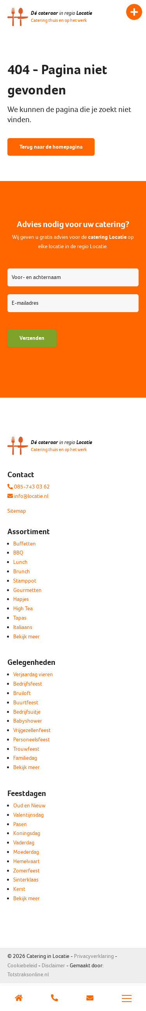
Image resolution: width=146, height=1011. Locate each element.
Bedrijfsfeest (27, 684)
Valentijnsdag (28, 815)
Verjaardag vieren (33, 674)
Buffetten (24, 543)
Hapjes (21, 599)
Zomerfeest (26, 870)
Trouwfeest (26, 749)
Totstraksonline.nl (28, 974)
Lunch (20, 562)
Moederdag (26, 852)
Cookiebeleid (22, 965)
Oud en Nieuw (29, 805)
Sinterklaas (26, 879)
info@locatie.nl (27, 496)
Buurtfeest (25, 702)
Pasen (20, 824)
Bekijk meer (26, 636)
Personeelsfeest (31, 739)
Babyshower (27, 721)
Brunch (21, 571)
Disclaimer (53, 965)
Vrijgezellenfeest (32, 730)
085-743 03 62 (28, 486)
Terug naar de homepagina (51, 147)
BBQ (18, 552)
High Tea (23, 608)
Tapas (19, 618)
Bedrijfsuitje (26, 712)
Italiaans (22, 627)
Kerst (19, 889)
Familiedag (25, 758)
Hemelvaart (26, 861)
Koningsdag (26, 833)
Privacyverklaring (94, 956)
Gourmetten (27, 590)
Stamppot (24, 581)
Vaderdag (23, 842)
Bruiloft (22, 693)
